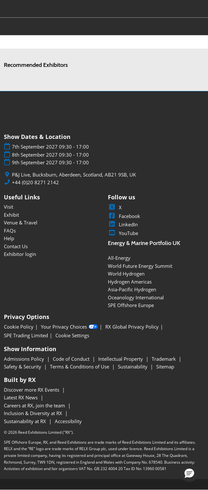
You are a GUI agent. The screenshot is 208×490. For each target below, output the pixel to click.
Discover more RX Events (32, 389)
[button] (189, 473)
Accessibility (68, 421)
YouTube (123, 233)
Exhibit (11, 215)
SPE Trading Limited (26, 335)
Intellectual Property (121, 359)
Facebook (124, 216)
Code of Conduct (72, 359)
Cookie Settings (72, 335)
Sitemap (165, 366)
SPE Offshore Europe (131, 305)
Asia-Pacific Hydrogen (132, 289)
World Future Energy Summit (140, 266)
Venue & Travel (20, 222)
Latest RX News (21, 397)
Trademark (164, 359)
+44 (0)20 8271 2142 (35, 182)
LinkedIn (123, 224)
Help (9, 238)
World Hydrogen (126, 273)
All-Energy (119, 258)
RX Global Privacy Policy (132, 327)
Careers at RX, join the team (35, 405)
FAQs (10, 230)
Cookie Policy (18, 327)
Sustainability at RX (25, 421)
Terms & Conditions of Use (80, 366)
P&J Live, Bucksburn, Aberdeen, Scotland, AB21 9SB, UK (74, 175)
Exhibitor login (20, 254)
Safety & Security (23, 366)
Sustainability (133, 366)
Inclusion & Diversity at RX (33, 413)
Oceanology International (136, 297)
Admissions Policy (24, 359)
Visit (8, 207)
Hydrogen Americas (130, 281)
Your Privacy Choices (69, 327)
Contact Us (16, 246)
